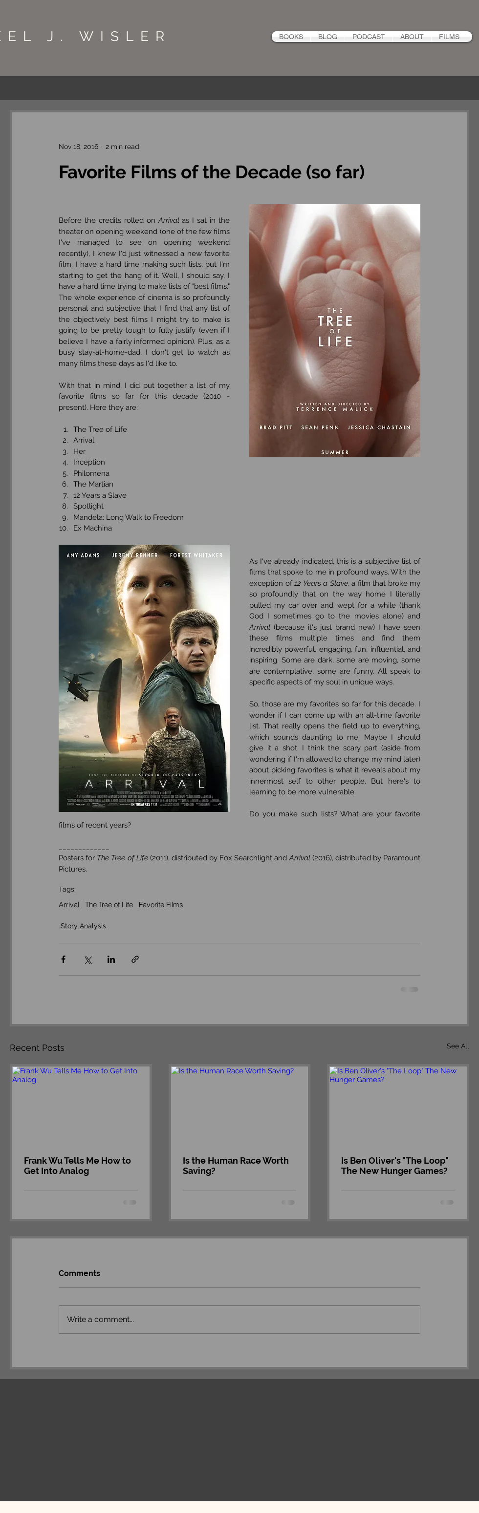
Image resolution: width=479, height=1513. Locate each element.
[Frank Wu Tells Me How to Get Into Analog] (81, 1105)
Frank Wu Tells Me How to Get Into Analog (77, 1165)
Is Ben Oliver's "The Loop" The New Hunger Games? (394, 1165)
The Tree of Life (109, 904)
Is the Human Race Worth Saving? (236, 1165)
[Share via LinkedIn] (111, 959)
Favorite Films (161, 904)
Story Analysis (83, 926)
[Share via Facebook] (63, 959)
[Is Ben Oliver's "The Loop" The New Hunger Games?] (398, 1105)
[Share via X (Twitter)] (87, 959)
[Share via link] (135, 959)
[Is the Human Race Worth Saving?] (239, 1105)
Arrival (69, 904)
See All (458, 1046)
